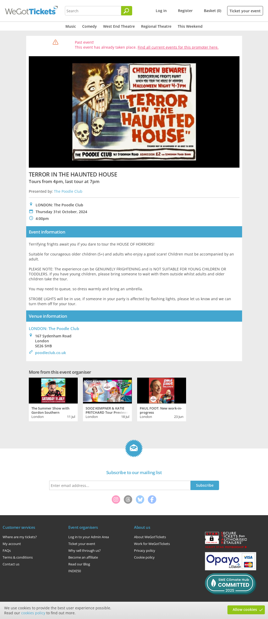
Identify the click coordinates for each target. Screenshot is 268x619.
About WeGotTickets (150, 537)
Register (185, 10)
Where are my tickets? (20, 537)
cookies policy (33, 612)
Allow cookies (245, 609)
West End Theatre (119, 26)
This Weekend (190, 26)
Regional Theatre (156, 26)
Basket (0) (212, 10)
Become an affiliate (83, 557)
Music (70, 26)
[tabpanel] (53, 398)
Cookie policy (144, 557)
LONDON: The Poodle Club (54, 328)
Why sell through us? (84, 550)
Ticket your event (245, 10)
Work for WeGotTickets (152, 543)
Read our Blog (79, 564)
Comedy (89, 26)
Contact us (11, 564)
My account (12, 543)
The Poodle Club (68, 191)
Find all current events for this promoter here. (178, 47)
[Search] (126, 10)
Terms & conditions (18, 557)
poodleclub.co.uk (50, 352)
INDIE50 (74, 571)
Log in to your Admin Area (88, 537)
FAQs (7, 550)
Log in (161, 10)
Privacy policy (144, 550)
